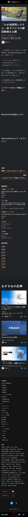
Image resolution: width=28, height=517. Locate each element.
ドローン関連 (4, 200)
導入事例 (3, 410)
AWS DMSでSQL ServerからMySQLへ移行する (13, 214)
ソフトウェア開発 (9, 189)
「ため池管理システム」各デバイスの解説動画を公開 (13, 28)
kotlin (2, 196)
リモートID (11, 208)
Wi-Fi (22, 208)
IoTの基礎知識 (14, 457)
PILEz (19, 38)
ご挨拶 (4, 437)
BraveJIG (12, 451)
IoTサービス (12, 35)
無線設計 (4, 390)
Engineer (3, 455)
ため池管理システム (5, 38)
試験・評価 (19, 313)
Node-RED (8, 464)
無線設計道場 (5, 401)
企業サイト (6, 495)
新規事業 (3, 419)
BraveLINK (17, 451)
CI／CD (17, 453)
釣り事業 (4, 221)
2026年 (3, 246)
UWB (7, 468)
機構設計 (4, 392)
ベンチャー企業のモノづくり (13, 476)
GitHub (21, 455)
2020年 (3, 264)
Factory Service (10, 455)
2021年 (3, 261)
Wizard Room (19, 468)
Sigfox (10, 466)
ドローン (6, 208)
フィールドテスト (5, 224)
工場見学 (8, 481)
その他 (3, 360)
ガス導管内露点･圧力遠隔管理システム (9, 472)
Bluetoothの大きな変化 (9, 337)
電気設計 (4, 387)
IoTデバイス (5, 408)
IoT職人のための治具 (19, 459)
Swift (20, 466)
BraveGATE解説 (5, 451)
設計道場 (3, 396)
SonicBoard (15, 466)
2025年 (3, 249)
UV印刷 (3, 468)
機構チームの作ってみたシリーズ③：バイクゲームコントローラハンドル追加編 (14, 170)
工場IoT (3, 481)
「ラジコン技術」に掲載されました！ (14, 363)
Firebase (17, 455)
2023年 (3, 255)
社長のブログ (4, 483)
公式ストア (6, 491)
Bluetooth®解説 (4, 449)
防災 (16, 38)
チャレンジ (9, 227)
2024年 (3, 252)
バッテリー (3, 476)
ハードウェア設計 (16, 474)
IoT (8, 35)
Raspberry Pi (4, 466)
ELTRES (22, 453)
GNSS (10, 313)
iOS (2, 208)
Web (10, 468)
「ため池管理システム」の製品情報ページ (13, 80)
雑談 (3, 435)
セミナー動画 (22, 472)
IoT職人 (12, 459)
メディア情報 (8, 360)
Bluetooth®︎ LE (4, 37)
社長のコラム (4, 424)
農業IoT (12, 38)
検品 (12, 481)
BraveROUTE (4, 453)
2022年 (3, 258)
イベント (4, 433)
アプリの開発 (4, 233)
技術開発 (4, 189)
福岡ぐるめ (5, 440)
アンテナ (9, 314)
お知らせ (4, 431)
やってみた (3, 227)
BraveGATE (11, 37)
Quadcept (18, 464)
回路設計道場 (5, 399)
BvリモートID (17, 208)
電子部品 (14, 485)
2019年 (3, 267)
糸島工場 (3, 422)
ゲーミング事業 (5, 415)
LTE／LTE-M (18, 37)
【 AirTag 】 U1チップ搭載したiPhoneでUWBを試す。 (14, 177)
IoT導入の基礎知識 (6, 383)
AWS (2, 218)
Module (3, 464)
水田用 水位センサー (18, 481)
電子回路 (9, 485)
